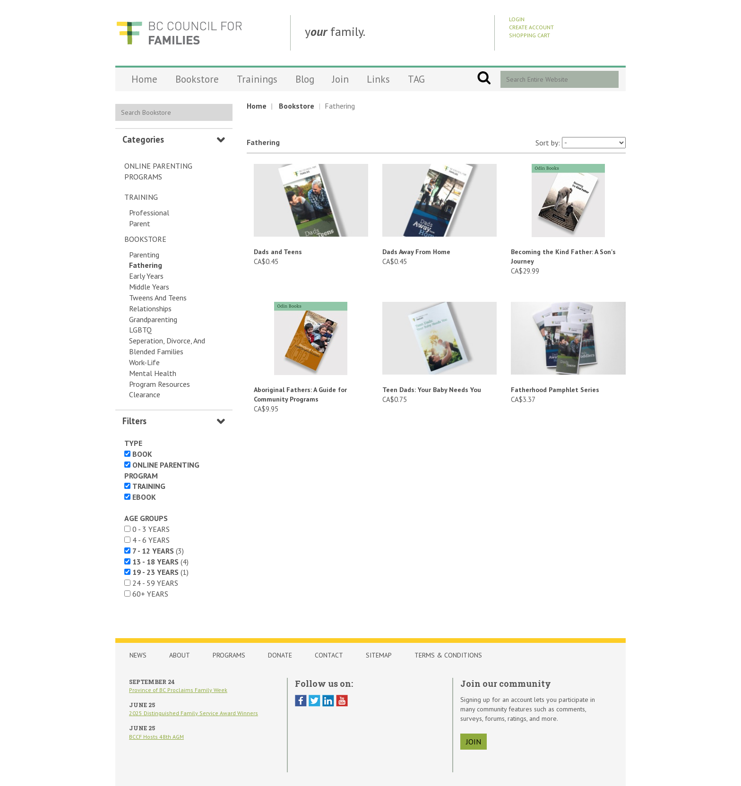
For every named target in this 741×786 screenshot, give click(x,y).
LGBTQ (140, 329)
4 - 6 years (151, 540)
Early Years (146, 276)
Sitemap (379, 655)
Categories (143, 139)
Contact (329, 655)
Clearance (144, 394)
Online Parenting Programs (158, 171)
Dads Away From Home (416, 252)
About (179, 655)
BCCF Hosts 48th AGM (156, 736)
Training (141, 197)
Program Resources (159, 384)
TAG (416, 79)
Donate (280, 655)
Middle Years (149, 286)
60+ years (150, 593)
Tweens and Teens (158, 297)
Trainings (257, 79)
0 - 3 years (151, 529)
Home (144, 79)
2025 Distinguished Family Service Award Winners (193, 713)
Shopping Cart (529, 35)
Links (378, 79)
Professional (149, 212)
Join (340, 79)
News (137, 655)
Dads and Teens (278, 252)
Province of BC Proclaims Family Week (178, 689)
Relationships (150, 308)
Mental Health (152, 373)
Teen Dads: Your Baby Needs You (431, 389)
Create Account (531, 27)
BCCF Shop (179, 33)
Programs (229, 655)
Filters (134, 421)
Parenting (144, 254)
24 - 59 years (155, 583)
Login (517, 19)
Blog (304, 79)
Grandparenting (153, 319)
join (473, 741)
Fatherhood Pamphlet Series (555, 389)
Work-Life (144, 362)
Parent (139, 223)
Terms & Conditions (448, 655)
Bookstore (197, 79)
